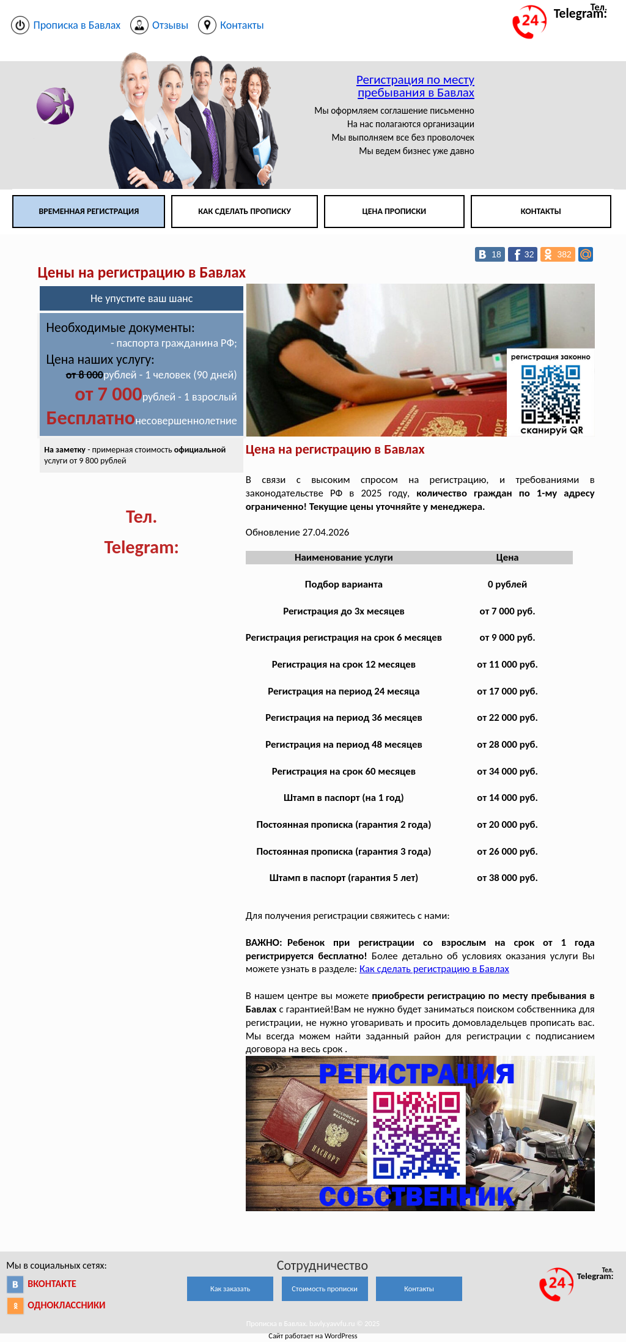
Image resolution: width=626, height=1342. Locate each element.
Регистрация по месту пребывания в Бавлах (415, 86)
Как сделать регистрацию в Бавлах (434, 968)
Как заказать (230, 1288)
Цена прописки (395, 211)
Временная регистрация (89, 211)
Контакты (541, 211)
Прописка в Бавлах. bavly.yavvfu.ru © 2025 (313, 1323)
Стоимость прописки (325, 1288)
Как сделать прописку (244, 211)
